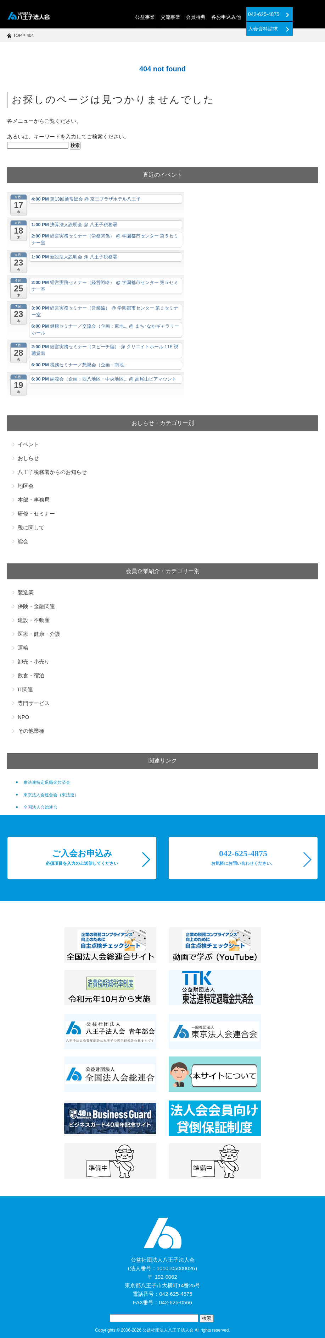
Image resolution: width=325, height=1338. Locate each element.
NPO (23, 717)
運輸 (23, 648)
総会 (23, 541)
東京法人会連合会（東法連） (51, 794)
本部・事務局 (34, 500)
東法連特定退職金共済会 (46, 782)
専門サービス (34, 703)
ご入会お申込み (82, 857)
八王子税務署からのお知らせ (52, 472)
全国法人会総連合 (40, 807)
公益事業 (118, 17)
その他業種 (31, 731)
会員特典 (168, 17)
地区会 (26, 486)
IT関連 (25, 689)
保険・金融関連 (36, 606)
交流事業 (143, 17)
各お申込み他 (198, 17)
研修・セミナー (36, 513)
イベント (28, 444)
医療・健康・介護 (39, 634)
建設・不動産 (34, 620)
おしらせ (28, 458)
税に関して (31, 527)
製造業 (26, 592)
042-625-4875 (240, 14)
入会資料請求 (294, 14)
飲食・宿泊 (31, 675)
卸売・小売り (34, 662)
